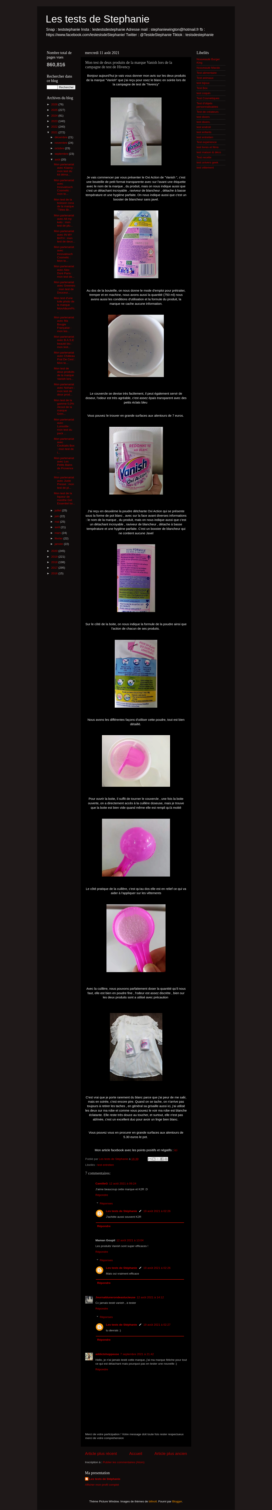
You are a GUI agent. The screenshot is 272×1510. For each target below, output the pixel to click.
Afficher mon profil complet (102, 1484)
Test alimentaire (207, 72)
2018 (54, 562)
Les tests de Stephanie (97, 19)
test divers (203, 116)
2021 (54, 132)
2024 (54, 115)
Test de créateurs (208, 111)
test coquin (203, 93)
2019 (54, 556)
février (59, 538)
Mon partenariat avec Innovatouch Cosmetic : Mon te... (64, 253)
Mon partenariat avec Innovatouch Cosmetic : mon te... (64, 187)
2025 (54, 109)
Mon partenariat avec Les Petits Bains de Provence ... (64, 464)
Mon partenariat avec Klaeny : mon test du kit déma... (64, 169)
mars (58, 532)
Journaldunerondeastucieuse (115, 1297)
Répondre (101, 1195)
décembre (61, 137)
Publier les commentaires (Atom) (123, 1462)
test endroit (204, 127)
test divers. (203, 122)
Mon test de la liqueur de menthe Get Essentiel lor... (64, 498)
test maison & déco (209, 152)
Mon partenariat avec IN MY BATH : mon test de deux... (64, 236)
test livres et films (208, 147)
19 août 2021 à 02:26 (157, 1211)
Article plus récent (101, 1453)
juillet (58, 510)
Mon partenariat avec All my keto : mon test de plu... (64, 220)
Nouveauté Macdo (208, 67)
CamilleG (101, 1183)
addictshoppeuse (107, 1354)
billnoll (153, 1501)
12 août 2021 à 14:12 (150, 1297)
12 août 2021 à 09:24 (122, 1183)
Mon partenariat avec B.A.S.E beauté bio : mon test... (64, 342)
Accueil (135, 1453)
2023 (54, 121)
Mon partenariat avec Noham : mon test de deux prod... (64, 389)
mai (57, 521)
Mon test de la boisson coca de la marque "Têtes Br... (64, 205)
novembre (61, 142)
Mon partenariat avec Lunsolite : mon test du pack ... (64, 426)
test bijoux (203, 83)
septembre (62, 153)
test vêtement (205, 167)
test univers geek (207, 162)
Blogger (177, 1501)
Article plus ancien (170, 1453)
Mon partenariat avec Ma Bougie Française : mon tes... (64, 324)
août (58, 159)
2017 (54, 567)
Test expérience (207, 142)
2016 (54, 573)
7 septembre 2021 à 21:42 (137, 1354)
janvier (59, 544)
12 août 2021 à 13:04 (130, 1240)
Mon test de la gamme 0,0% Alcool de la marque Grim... (64, 407)
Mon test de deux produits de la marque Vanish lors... (64, 373)
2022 (54, 126)
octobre (60, 148)
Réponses (106, 1203)
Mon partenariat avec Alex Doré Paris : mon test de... (64, 271)
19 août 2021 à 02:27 (157, 1324)
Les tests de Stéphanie (121, 1211)
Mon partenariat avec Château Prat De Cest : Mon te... (64, 358)
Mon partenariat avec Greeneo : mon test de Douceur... (64, 287)
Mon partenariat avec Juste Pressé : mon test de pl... (64, 482)
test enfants (204, 132)
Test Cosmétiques (208, 98)
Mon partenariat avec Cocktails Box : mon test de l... (64, 445)
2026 (54, 104)
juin (57, 516)
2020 (54, 551)
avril (58, 527)
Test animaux (205, 77)
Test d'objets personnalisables (207, 105)
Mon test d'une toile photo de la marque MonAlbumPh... (64, 304)
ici (175, 1150)
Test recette (204, 157)
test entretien (105, 1164)
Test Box (202, 88)
